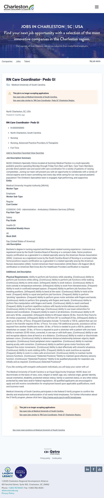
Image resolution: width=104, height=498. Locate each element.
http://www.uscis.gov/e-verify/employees (62, 397)
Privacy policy (45, 458)
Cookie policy (57, 458)
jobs (19, 61)
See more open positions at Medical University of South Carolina (39, 430)
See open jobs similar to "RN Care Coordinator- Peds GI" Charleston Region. (44, 100)
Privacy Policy (8, 493)
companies (7, 61)
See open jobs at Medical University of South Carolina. (35, 97)
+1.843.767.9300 (15, 488)
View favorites (37, 153)
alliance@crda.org (10, 490)
